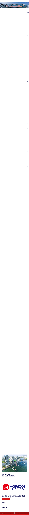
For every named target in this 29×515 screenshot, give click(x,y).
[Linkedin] (24, 492)
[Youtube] (26, 492)
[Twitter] (21, 492)
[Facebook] (23, 492)
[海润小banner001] (14, 4)
